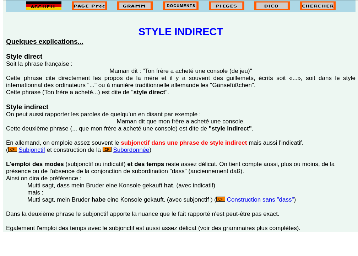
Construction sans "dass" (260, 199)
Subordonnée (131, 149)
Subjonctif (31, 149)
